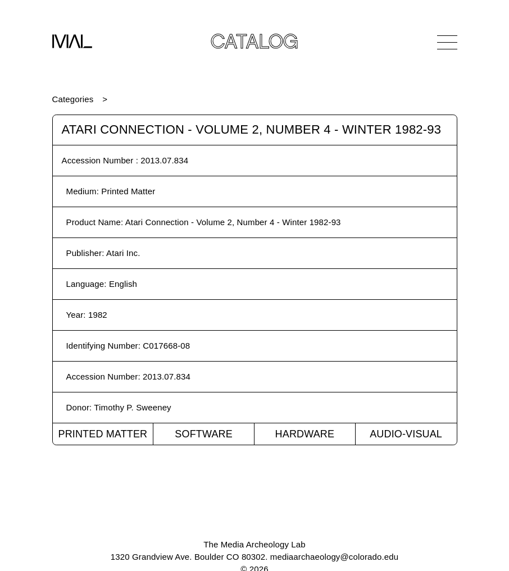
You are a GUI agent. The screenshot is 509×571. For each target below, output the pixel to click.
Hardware (305, 434)
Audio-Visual (406, 434)
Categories (73, 99)
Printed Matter (102, 434)
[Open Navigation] (447, 42)
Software (204, 434)
